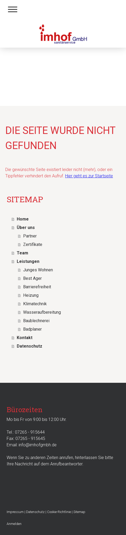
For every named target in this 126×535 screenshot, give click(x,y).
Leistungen (28, 261)
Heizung (31, 295)
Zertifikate (32, 244)
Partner (30, 236)
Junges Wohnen (38, 269)
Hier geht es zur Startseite (89, 175)
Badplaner (32, 329)
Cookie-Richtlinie (59, 512)
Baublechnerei (36, 320)
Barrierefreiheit (37, 286)
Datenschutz (29, 346)
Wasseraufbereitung (42, 312)
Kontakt (24, 337)
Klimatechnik (35, 303)
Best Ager (32, 278)
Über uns (26, 227)
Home (23, 219)
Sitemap (79, 512)
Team (22, 252)
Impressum (15, 512)
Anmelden (14, 524)
